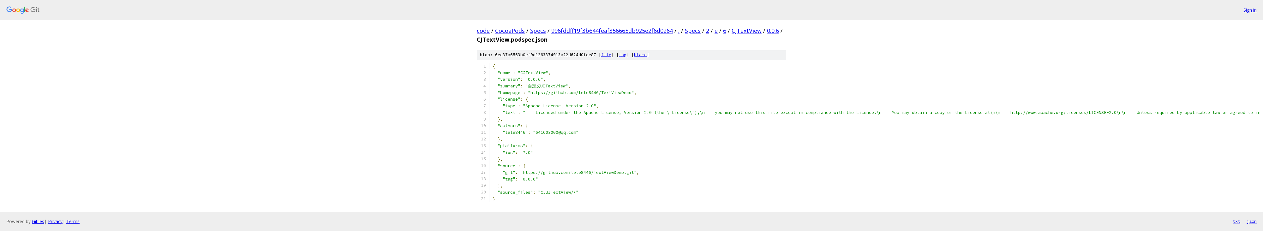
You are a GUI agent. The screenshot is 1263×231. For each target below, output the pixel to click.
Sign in (1250, 10)
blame (640, 54)
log (622, 54)
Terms (73, 221)
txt (1236, 221)
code (483, 30)
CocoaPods (510, 30)
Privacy (55, 221)
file (606, 54)
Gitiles (38, 221)
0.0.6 (773, 30)
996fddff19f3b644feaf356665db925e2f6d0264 (612, 30)
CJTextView (747, 30)
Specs (538, 30)
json (1252, 221)
